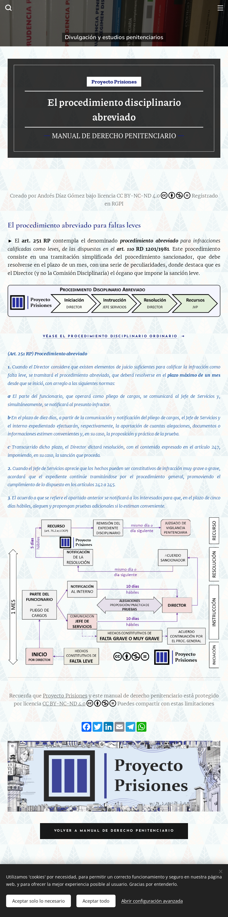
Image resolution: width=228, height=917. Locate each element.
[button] (8, 7)
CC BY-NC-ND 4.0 (79, 703)
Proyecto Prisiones (65, 696)
